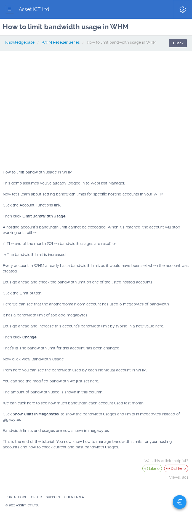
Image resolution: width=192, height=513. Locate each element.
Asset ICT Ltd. (34, 9)
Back (177, 43)
